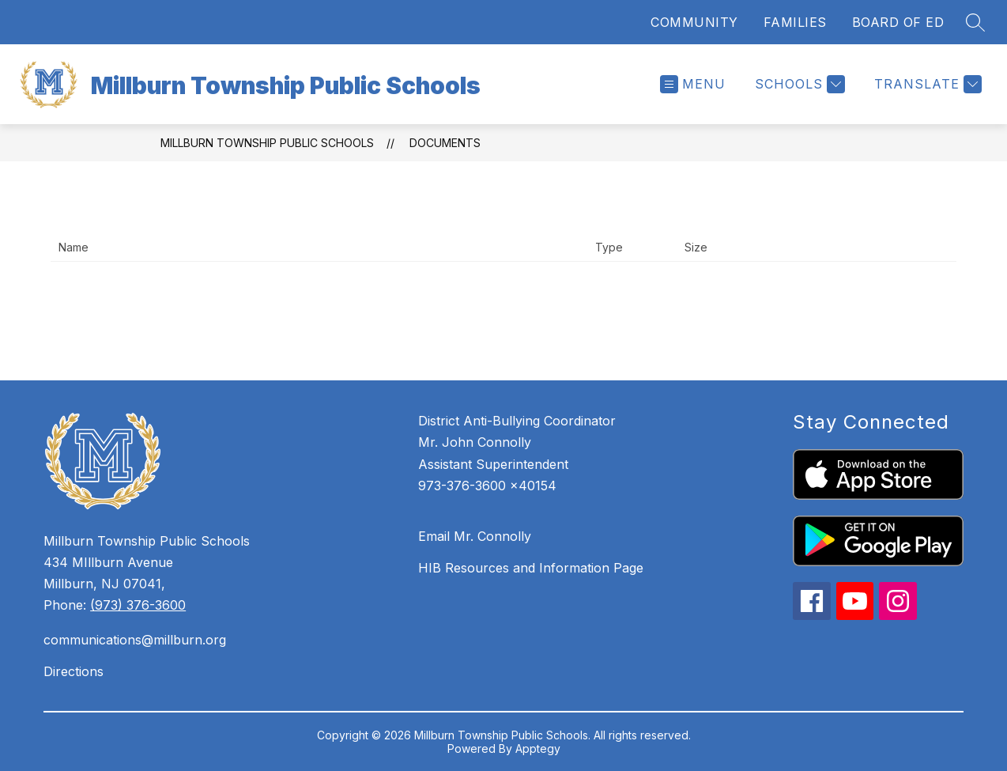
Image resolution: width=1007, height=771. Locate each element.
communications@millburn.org (134, 640)
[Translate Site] (926, 84)
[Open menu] (693, 84)
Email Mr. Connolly (474, 536)
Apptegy (537, 748)
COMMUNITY (694, 22)
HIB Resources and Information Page (530, 568)
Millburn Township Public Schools (267, 142)
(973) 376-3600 (138, 605)
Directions (73, 671)
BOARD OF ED (898, 22)
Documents (445, 142)
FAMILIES (795, 22)
